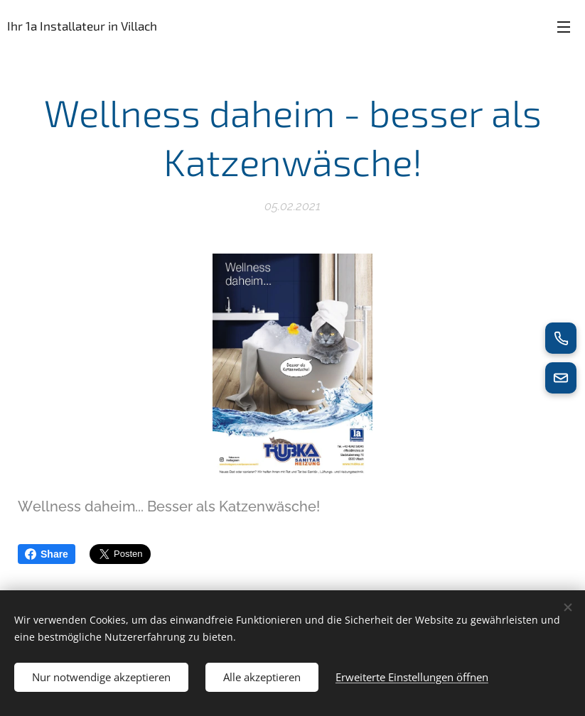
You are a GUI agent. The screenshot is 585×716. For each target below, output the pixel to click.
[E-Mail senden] (560, 378)
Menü (563, 27)
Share (46, 554)
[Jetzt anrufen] (560, 338)
